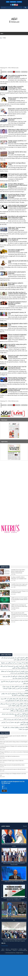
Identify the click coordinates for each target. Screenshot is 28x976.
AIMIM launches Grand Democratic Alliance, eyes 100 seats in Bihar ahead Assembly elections (19, 606)
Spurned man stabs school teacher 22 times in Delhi (18, 356)
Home (1, 37)
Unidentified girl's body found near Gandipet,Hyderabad (18, 389)
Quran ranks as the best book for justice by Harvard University (13, 769)
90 (10, 71)
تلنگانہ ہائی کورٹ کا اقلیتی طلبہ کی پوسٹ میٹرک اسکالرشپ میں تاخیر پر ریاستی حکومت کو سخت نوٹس (15, 688)
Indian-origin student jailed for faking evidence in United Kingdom (14, 741)
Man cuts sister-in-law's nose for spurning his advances (17, 367)
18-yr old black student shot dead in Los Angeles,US (17, 239)
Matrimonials (13, 1)
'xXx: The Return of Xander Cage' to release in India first (11, 760)
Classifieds (19, 1)
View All (25, 826)
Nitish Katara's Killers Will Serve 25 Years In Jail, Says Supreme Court (18, 130)
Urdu (8, 1)
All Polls (20, 949)
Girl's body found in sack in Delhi (17, 174)
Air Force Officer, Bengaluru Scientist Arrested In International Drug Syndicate (17, 185)
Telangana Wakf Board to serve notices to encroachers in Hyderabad (14, 751)
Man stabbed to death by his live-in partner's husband (17, 76)
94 (17, 71)
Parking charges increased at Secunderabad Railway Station (12, 764)
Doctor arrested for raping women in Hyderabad (17, 98)
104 (24, 71)
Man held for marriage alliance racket (17, 163)
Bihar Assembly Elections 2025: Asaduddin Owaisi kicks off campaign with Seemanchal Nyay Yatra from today (19, 614)
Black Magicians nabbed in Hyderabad (15, 283)
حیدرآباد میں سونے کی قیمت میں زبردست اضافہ (15, 719)
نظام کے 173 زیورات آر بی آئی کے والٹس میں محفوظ (14, 663)
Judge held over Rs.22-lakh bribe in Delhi (18, 261)
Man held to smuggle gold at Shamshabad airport (16, 250)
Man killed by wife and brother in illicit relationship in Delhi (17, 217)
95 (19, 71)
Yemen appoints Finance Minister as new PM (14, 881)
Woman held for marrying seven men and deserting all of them (17, 378)
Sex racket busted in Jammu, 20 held (17, 313)
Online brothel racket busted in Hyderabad (17, 272)
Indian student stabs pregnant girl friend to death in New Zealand (17, 205)
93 (15, 71)
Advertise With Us (14, 949)
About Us (7, 949)
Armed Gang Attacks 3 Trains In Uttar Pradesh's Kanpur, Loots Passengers (17, 196)
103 (22, 71)
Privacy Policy (8, 950)
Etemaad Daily (4, 945)
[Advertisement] (14, 12)
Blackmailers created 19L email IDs (18, 109)
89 (8, 71)
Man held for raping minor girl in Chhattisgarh (17, 345)
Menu (2, 33)
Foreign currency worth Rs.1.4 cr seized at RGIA (17, 141)
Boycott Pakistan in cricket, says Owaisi (19, 620)
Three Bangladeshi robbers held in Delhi (17, 324)
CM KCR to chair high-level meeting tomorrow (10, 756)
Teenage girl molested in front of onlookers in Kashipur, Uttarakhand (17, 303)
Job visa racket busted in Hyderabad (15, 119)
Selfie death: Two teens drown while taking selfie (16, 228)
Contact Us (15, 950)
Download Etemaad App (22, 950)
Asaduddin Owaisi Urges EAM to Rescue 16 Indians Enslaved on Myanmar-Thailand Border (18, 571)
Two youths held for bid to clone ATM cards (17, 152)
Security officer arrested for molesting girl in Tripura (16, 87)
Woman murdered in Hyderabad (17, 334)
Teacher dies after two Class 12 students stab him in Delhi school (17, 293)
